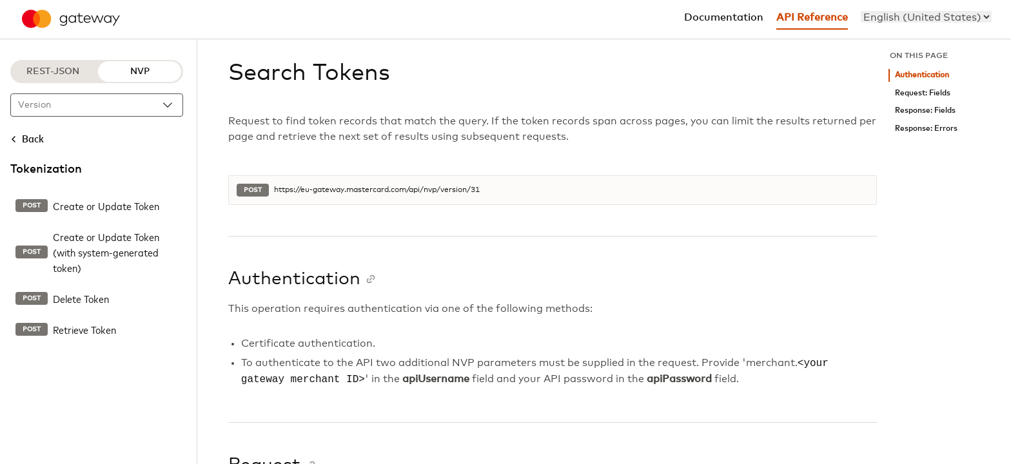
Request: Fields (922, 93)
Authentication (922, 75)
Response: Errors (926, 128)
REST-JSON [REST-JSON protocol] (52, 71)
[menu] (926, 17)
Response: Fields (925, 110)
